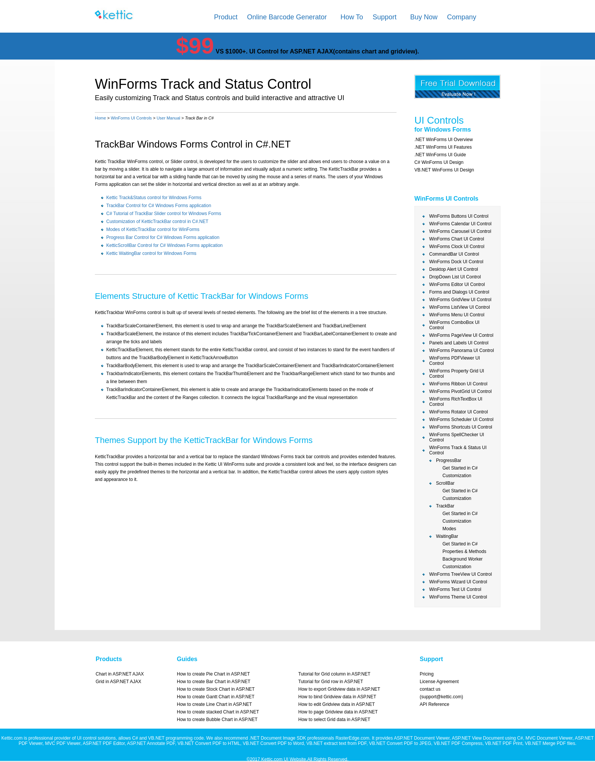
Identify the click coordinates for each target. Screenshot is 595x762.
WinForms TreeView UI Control (460, 574)
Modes (449, 528)
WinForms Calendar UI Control (460, 223)
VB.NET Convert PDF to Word (273, 743)
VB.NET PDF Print (503, 743)
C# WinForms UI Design (438, 162)
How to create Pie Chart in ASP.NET (213, 674)
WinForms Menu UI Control (456, 314)
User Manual (168, 118)
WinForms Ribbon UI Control (458, 383)
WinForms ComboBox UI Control (454, 325)
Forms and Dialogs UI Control (459, 292)
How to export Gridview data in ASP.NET (339, 689)
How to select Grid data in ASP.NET (334, 719)
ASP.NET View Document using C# (487, 738)
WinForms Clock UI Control (456, 246)
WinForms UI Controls (131, 118)
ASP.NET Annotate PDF (151, 743)
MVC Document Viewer (549, 738)
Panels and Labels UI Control (458, 343)
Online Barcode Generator (287, 17)
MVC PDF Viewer (62, 743)
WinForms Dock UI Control (456, 261)
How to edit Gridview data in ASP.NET (336, 704)
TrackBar (445, 506)
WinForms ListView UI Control (459, 307)
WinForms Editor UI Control (457, 284)
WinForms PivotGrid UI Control (460, 391)
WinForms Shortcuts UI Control (460, 427)
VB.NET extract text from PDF (336, 743)
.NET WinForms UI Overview (443, 139)
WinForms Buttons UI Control (458, 216)
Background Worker (462, 559)
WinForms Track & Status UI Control (457, 450)
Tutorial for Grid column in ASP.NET (334, 674)
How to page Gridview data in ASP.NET (338, 712)
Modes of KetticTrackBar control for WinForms (153, 229)
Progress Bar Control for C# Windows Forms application (162, 237)
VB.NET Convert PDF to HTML (209, 743)
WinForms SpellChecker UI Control (456, 437)
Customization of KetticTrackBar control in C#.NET (157, 221)
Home (100, 118)
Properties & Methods (464, 551)
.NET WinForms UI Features (443, 147)
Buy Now (424, 17)
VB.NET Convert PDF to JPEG (400, 743)
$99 (195, 45)
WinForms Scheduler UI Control (461, 419)
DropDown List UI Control (455, 277)
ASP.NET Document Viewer (422, 738)
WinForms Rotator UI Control (458, 412)
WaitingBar (447, 536)
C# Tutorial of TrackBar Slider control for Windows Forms (163, 213)
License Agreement (439, 681)
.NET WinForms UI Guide (440, 154)
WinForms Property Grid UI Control (456, 373)
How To (351, 17)
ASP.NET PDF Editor (104, 743)
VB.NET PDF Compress (458, 743)
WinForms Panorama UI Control (461, 350)
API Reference (434, 704)
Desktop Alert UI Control (453, 269)
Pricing (427, 674)
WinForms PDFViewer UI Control (454, 360)
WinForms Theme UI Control (458, 597)
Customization (456, 475)
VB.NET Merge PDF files (550, 743)
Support (385, 17)
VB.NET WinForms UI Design (444, 170)
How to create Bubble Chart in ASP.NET (217, 719)
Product (226, 17)
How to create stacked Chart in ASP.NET (218, 712)
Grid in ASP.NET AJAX (118, 681)
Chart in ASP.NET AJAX (120, 674)
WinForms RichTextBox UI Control (455, 401)
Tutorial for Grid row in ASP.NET (330, 681)
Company (461, 17)
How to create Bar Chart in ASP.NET (213, 681)
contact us (430, 689)
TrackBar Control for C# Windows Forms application (158, 205)
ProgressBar (448, 460)
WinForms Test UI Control (455, 589)
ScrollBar (445, 483)
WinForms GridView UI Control (460, 299)
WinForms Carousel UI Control (460, 231)
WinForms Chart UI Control (456, 239)
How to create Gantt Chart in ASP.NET (216, 696)
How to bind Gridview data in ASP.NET (337, 696)
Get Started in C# (460, 468)
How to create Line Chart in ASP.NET (214, 704)
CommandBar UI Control (454, 254)
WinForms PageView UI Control (461, 335)
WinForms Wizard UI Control (458, 581)
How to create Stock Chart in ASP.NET (216, 689)
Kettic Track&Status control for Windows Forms (153, 197)
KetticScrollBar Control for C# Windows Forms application (164, 245)
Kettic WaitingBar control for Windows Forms (151, 253)
